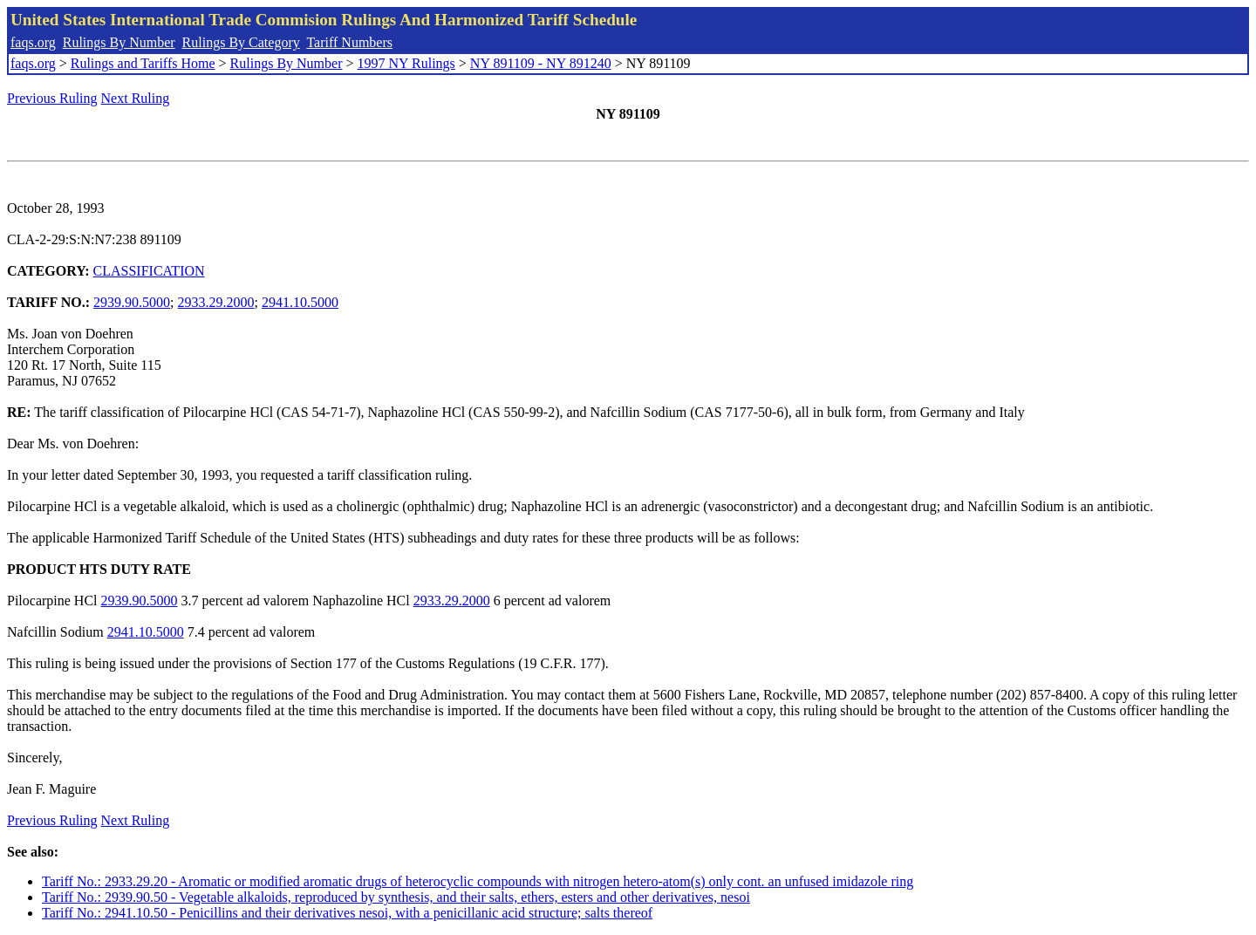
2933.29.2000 (216, 302)
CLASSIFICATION (149, 270)
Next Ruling (135, 98)
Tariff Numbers (349, 42)
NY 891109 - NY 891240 (540, 63)
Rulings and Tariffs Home (143, 63)
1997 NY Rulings (406, 63)
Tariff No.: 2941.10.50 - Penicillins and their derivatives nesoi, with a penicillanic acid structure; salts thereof (347, 912)
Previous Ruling (52, 98)
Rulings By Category (241, 42)
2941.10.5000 (300, 302)
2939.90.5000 (131, 302)
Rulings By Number (119, 42)
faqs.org (33, 42)
